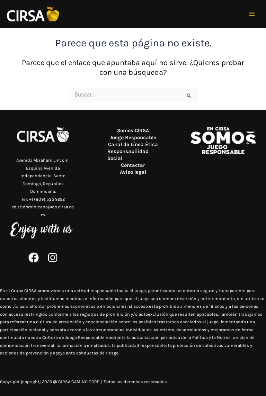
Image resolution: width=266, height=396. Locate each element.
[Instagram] (52, 257)
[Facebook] (33, 257)
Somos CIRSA (133, 130)
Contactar (133, 165)
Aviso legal (133, 172)
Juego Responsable (133, 137)
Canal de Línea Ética (133, 144)
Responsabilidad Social (128, 154)
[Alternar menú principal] (252, 14)
